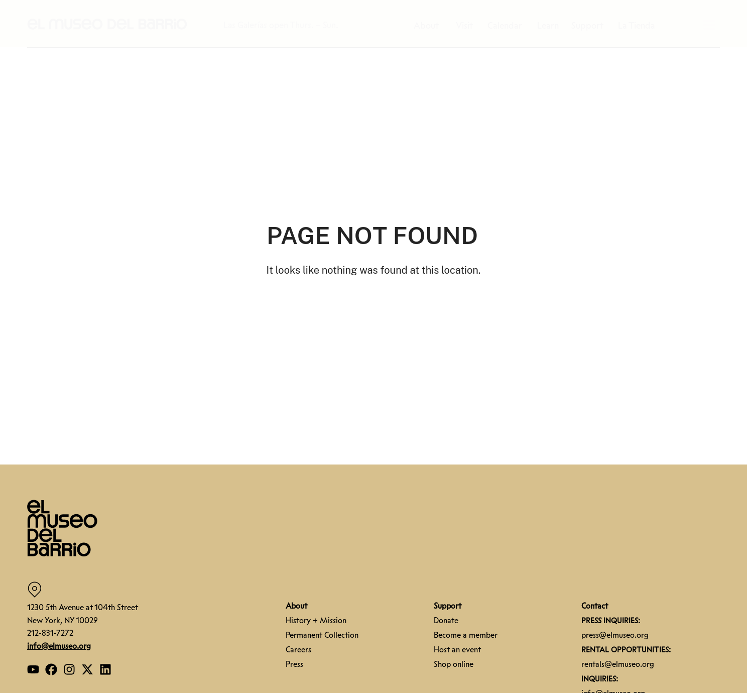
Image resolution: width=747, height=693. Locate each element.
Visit (467, 25)
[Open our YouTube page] (33, 669)
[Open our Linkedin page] (105, 669)
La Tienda (636, 25)
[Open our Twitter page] (87, 669)
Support (589, 25)
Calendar (507, 25)
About (431, 25)
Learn (550, 25)
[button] (107, 24)
